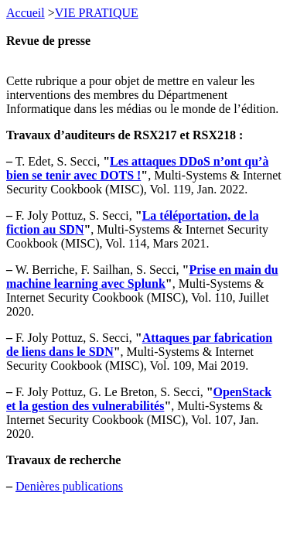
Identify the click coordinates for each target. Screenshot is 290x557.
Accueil (25, 12)
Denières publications (69, 486)
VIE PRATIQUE (96, 12)
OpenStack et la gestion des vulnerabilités (138, 398)
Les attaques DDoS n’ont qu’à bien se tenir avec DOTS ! (137, 168)
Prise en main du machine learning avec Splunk (142, 276)
